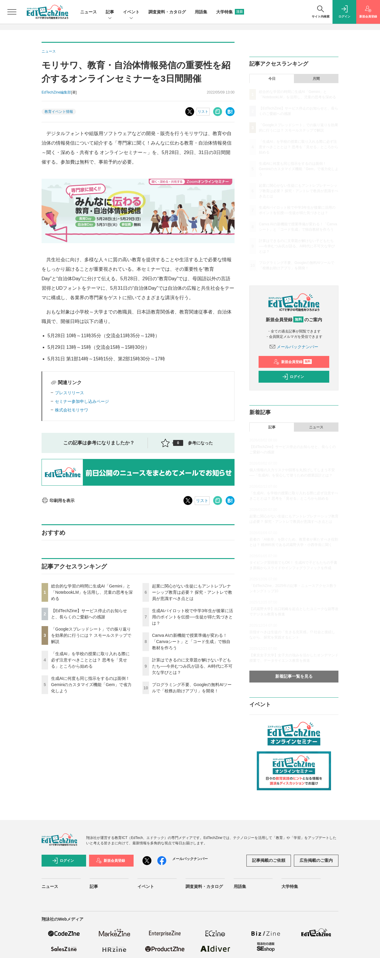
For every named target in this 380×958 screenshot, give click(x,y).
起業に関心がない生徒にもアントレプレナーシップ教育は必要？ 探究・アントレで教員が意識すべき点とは (192, 592)
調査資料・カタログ (167, 11)
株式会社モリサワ (71, 410)
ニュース (88, 11)
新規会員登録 (292, 362)
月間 (316, 79)
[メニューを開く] (12, 12)
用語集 (201, 11)
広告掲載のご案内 (316, 860)
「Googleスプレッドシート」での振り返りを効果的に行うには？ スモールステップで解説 (91, 635)
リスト (203, 112)
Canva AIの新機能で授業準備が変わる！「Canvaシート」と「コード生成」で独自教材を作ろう (191, 641)
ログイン (293, 377)
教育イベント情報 (59, 112)
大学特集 (230, 11)
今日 (272, 79)
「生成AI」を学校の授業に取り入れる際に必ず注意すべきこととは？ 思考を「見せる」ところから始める (90, 660)
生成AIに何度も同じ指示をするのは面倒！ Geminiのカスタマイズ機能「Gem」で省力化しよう (91, 684)
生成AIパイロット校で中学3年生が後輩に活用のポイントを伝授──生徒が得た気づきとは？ (192, 617)
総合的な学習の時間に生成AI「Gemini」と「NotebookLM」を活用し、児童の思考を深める (92, 592)
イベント (131, 12)
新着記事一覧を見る (294, 676)
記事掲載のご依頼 (268, 860)
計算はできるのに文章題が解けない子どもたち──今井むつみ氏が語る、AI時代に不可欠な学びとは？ (192, 666)
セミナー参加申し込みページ (82, 401)
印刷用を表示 (58, 500)
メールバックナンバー (294, 346)
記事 (110, 12)
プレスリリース (69, 392)
